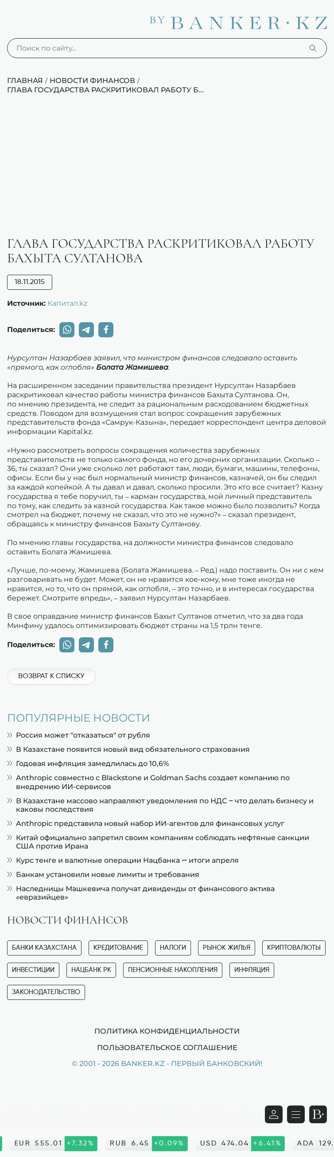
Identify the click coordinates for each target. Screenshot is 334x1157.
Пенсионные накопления (172, 970)
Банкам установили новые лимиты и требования (103, 874)
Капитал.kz (67, 303)
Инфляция (251, 970)
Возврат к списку (51, 676)
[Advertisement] (167, 170)
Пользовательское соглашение (167, 1047)
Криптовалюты (294, 947)
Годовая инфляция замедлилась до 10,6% (88, 763)
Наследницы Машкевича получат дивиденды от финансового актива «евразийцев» (141, 893)
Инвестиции (33, 970)
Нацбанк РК (91, 970)
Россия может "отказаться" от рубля (78, 735)
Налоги (173, 947)
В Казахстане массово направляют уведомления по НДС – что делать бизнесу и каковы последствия (160, 805)
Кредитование (118, 947)
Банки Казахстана (44, 947)
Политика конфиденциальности (167, 1031)
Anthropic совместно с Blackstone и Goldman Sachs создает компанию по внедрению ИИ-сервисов (148, 782)
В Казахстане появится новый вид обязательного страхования (128, 749)
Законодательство (46, 992)
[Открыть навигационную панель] (296, 1114)
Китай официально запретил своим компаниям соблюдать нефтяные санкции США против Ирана (158, 841)
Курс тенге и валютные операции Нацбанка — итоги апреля (123, 860)
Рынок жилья (226, 947)
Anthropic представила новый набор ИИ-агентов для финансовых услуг (145, 823)
